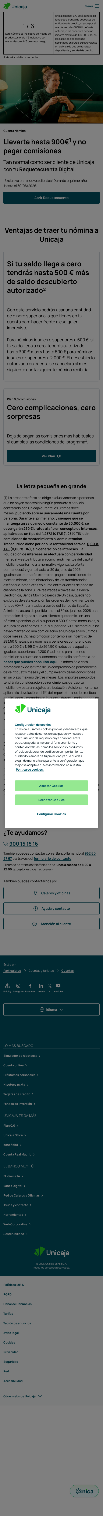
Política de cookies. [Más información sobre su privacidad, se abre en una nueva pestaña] (30, 770)
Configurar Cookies (51, 814)
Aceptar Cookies (51, 786)
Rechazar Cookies (51, 800)
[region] (51, 763)
